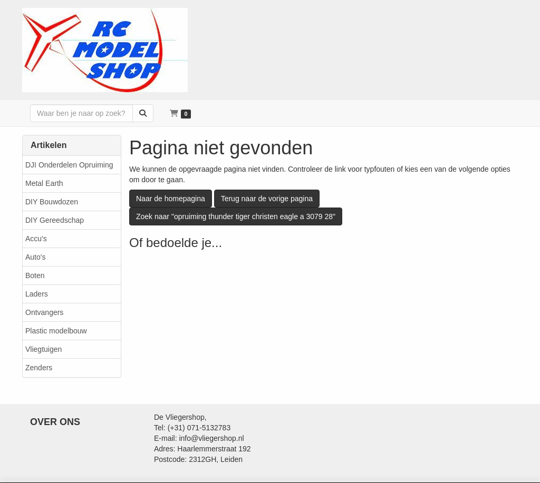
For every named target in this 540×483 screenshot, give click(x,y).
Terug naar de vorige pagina (267, 198)
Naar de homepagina (170, 198)
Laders (36, 294)
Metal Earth (44, 183)
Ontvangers (44, 312)
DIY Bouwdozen (51, 202)
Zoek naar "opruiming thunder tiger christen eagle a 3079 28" (235, 216)
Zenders (38, 367)
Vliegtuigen (43, 349)
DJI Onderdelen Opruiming (69, 165)
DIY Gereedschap (54, 220)
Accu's (36, 238)
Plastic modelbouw (56, 331)
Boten (35, 275)
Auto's (35, 257)
